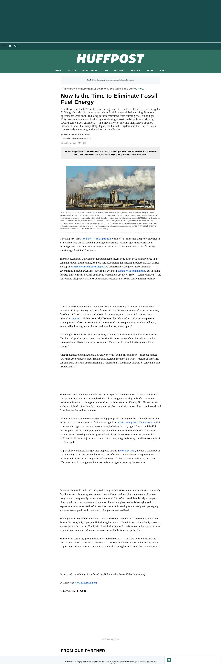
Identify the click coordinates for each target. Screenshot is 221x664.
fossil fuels (113, 608)
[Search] (15, 46)
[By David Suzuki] (77, 134)
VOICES (149, 70)
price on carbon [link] (127, 450)
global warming (140, 608)
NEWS (58, 70)
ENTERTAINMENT (90, 70)
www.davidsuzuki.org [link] (86, 582)
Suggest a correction (110, 614)
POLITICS (71, 70)
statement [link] (75, 318)
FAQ (148, 637)
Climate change (70, 608)
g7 (125, 608)
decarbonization (92, 608)
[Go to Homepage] (169, 660)
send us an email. (139, 154)
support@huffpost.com (110, 639)
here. (141, 88)
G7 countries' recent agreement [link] (95, 238)
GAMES (162, 70)
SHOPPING (119, 70)
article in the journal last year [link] (136, 422)
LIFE (106, 70)
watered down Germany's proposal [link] (88, 266)
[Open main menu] (4, 46)
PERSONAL (135, 70)
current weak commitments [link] (131, 270)
